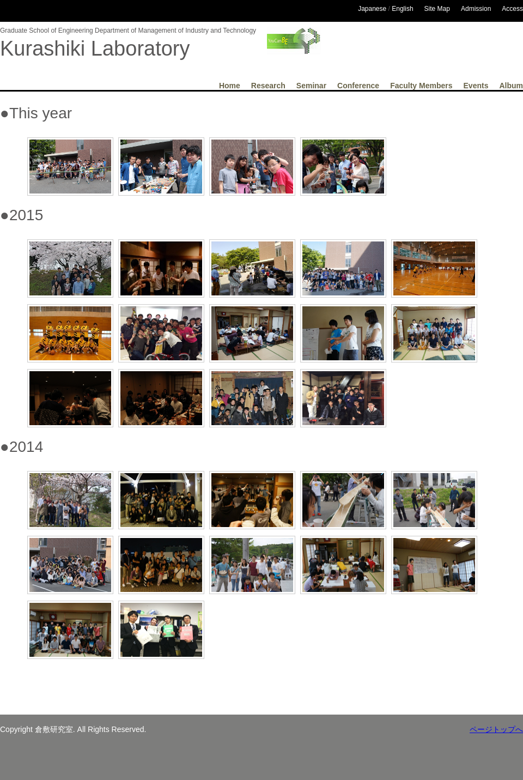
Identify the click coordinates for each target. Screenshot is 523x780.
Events (476, 85)
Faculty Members (421, 85)
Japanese (372, 9)
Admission (476, 9)
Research (268, 85)
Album (511, 85)
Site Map (437, 9)
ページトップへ (496, 729)
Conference (358, 85)
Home (229, 85)
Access (512, 9)
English (402, 9)
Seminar (311, 85)
